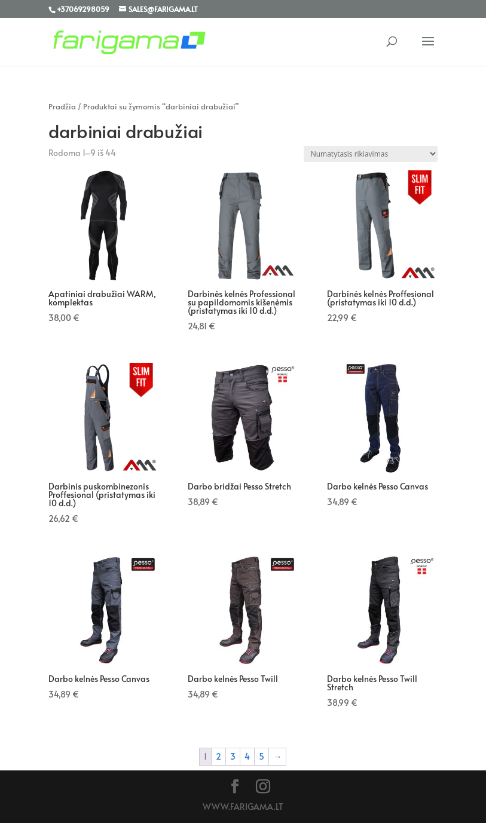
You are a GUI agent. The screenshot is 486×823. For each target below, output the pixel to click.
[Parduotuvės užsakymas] (371, 154)
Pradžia (62, 106)
